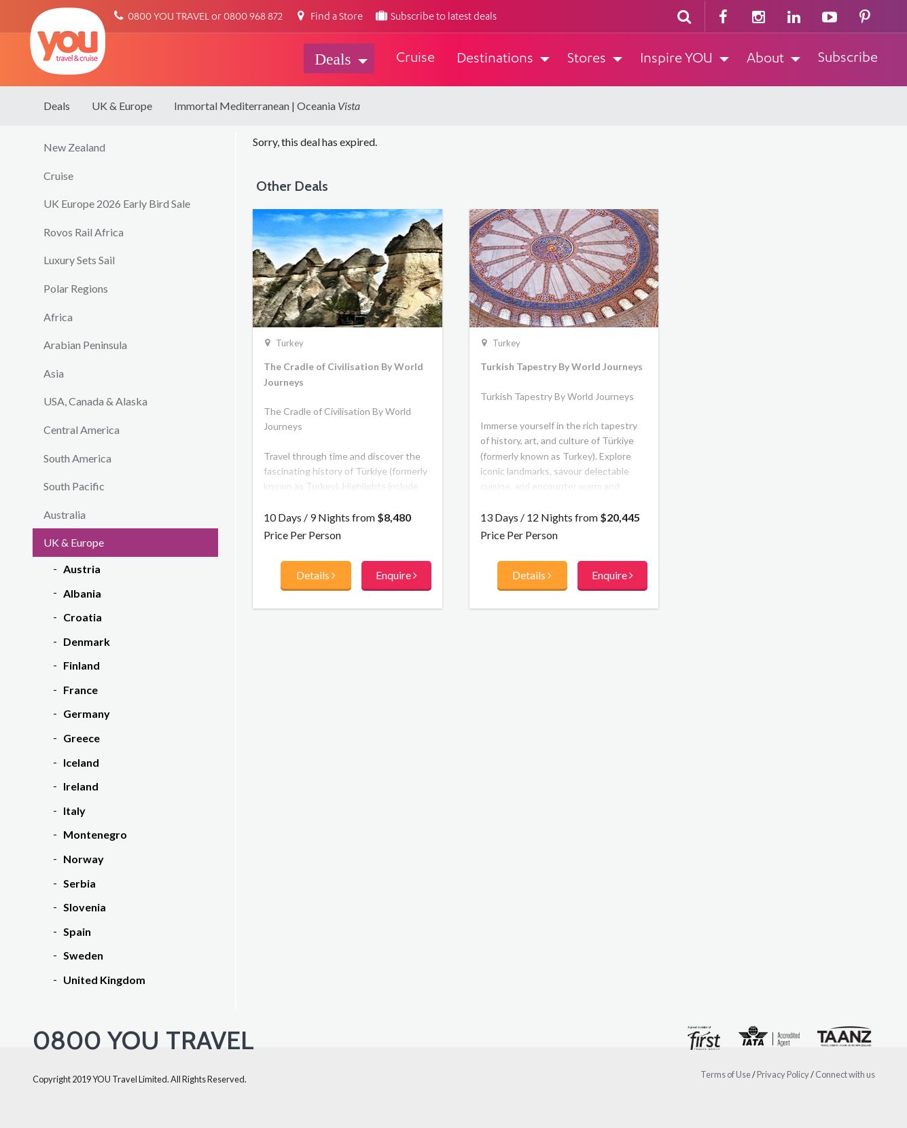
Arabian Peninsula (85, 344)
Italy (74, 810)
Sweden (83, 955)
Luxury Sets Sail (79, 259)
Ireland (81, 786)
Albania (82, 593)
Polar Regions (75, 288)
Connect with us (845, 1074)
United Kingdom (104, 979)
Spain (77, 931)
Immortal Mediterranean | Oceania (267, 105)
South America (77, 458)
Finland (81, 665)
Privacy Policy (783, 1074)
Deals (56, 105)
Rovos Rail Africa (83, 231)
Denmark (86, 641)
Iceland (81, 762)
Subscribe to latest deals (435, 17)
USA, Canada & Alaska (95, 401)
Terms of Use (725, 1074)
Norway (83, 858)
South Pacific (74, 485)
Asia (53, 373)
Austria (82, 568)
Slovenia (84, 906)
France (80, 689)
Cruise (58, 175)
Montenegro (95, 834)
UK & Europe (122, 105)
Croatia (82, 617)
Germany (86, 713)
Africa (58, 316)
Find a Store (328, 17)
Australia (64, 514)
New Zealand (74, 147)
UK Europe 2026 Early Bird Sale (116, 203)
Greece (81, 737)
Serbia (79, 883)
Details (316, 574)
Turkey (290, 343)
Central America (81, 429)
